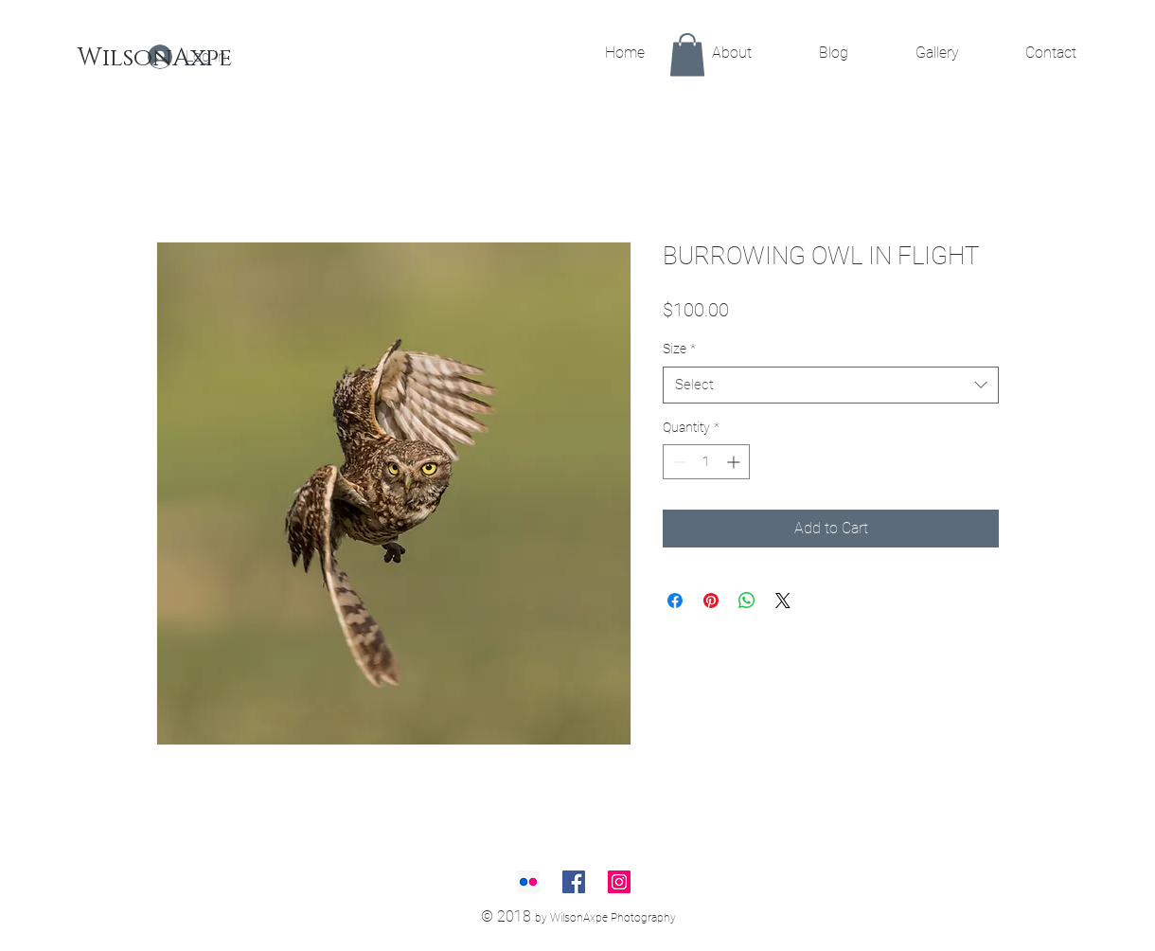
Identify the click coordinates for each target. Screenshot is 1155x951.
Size (679, 348)
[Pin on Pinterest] (711, 600)
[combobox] (831, 385)
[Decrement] (677, 461)
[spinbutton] (706, 461)
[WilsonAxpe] (155, 59)
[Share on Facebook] (675, 600)
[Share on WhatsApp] (747, 600)
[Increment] (735, 461)
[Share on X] (783, 600)
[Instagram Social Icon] (619, 881)
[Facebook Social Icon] (573, 881)
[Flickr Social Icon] (528, 881)
